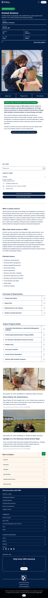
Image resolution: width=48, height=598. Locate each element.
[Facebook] (6, 549)
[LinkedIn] (14, 549)
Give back (24, 568)
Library (4, 538)
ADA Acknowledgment (24, 586)
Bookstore (5, 544)
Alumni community (7, 517)
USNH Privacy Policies (24, 582)
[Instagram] (4, 549)
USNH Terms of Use (24, 584)
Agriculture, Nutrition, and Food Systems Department (24, 132)
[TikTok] (9, 549)
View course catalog (40, 42)
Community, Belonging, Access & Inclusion (12, 523)
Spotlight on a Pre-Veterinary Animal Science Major (21, 439)
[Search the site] (39, 2)
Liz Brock (24, 176)
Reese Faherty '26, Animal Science (15, 397)
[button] (44, 298)
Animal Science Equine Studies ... (24, 197)
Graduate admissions (7, 500)
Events (4, 529)
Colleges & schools (7, 509)
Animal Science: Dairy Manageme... (24, 193)
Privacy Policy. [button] (39, 592)
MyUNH (4, 541)
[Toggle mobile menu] (43, 2)
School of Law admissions (8, 506)
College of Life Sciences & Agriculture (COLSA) (23, 394)
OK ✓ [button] (24, 595)
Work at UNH (5, 520)
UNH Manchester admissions (9, 503)
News (4, 526)
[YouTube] (11, 549)
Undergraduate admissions (9, 497)
